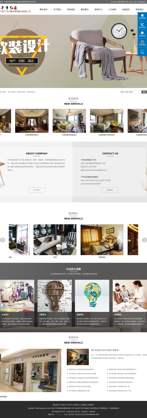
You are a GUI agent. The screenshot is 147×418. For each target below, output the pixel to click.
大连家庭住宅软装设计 (107, 135)
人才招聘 (112, 9)
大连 (76, 414)
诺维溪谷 (102, 257)
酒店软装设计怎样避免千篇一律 (119, 386)
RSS (126, 2)
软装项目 (71, 9)
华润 (55, 257)
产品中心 (70, 405)
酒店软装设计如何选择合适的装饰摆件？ (82, 369)
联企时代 (92, 412)
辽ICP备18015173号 (58, 412)
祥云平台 (77, 412)
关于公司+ (36, 190)
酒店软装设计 (21, 92)
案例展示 (85, 9)
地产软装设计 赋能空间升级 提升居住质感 (82, 374)
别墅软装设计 (31, 92)
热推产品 (51, 414)
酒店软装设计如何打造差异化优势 (80, 386)
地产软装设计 (12, 92)
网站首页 (44, 9)
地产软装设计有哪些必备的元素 (79, 391)
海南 (94, 414)
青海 (97, 414)
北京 (66, 414)
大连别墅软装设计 (32, 135)
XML (130, 2)
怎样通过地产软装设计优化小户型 (120, 391)
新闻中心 (98, 9)
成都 (90, 414)
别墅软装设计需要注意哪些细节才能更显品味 (83, 382)
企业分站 (114, 2)
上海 (69, 414)
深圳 (72, 414)
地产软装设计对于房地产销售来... (105, 350)
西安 (87, 414)
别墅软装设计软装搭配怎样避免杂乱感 (121, 378)
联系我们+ (110, 190)
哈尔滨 (83, 414)
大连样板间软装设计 (70, 135)
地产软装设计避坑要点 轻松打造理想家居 (122, 374)
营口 (79, 414)
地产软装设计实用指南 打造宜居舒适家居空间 (83, 378)
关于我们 (57, 9)
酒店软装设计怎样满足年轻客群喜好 (121, 382)
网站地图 (121, 2)
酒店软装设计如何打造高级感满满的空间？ (123, 369)
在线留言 (126, 9)
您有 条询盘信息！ (140, 2)
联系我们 (140, 9)
